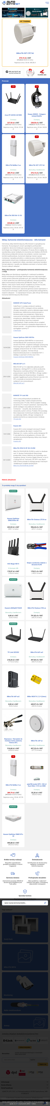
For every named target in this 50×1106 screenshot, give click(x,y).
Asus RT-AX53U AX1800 (13, 115)
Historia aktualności (9, 480)
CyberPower (17, 330)
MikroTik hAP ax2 (13, 696)
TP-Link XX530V (13, 652)
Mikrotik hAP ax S (19, 364)
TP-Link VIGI (17, 419)
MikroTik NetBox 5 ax (13, 165)
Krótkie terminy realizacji (13, 860)
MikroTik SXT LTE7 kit (25, 53)
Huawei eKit (17, 426)
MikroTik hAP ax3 (37, 652)
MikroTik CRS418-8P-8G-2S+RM (24, 448)
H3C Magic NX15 (13, 564)
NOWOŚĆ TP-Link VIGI (20, 395)
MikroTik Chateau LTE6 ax (37, 608)
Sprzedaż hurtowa (25, 896)
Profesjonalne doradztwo (37, 878)
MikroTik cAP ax (37, 741)
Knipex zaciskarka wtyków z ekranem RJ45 (37, 564)
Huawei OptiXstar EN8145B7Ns (23, 337)
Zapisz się (42, 1064)
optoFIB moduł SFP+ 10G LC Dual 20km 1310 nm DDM (37, 785)
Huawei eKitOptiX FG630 (13, 608)
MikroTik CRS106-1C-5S (13, 215)
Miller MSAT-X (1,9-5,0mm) (36, 696)
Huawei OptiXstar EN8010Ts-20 (13, 835)
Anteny (25, 928)
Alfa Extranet (13, 2)
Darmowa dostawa (12, 878)
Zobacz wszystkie (24, 1047)
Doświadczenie (37, 860)
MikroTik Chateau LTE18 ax (36, 519)
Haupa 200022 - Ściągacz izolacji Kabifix (37, 115)
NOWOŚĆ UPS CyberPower (22, 303)
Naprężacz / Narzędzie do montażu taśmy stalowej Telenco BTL (13, 741)
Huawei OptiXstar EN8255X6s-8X (13, 519)
